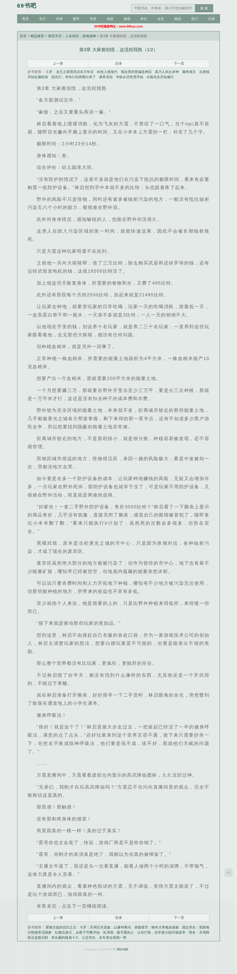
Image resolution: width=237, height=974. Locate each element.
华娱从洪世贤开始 (129, 77)
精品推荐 (37, 36)
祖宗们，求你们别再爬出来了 (73, 77)
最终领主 (189, 72)
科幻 (143, 19)
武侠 (59, 19)
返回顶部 (229, 873)
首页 (25, 19)
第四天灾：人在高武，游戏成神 (72, 36)
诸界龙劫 (106, 77)
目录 (118, 63)
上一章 (58, 63)
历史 (93, 19)
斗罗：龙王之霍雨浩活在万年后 (70, 72)
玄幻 (42, 19)
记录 (211, 19)
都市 (76, 19)
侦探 (110, 19)
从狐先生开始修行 (160, 77)
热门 (194, 19)
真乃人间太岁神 (167, 72)
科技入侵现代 (107, 72)
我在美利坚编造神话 (136, 72)
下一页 (179, 63)
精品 (177, 19)
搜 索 (204, 8)
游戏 (127, 19)
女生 (160, 19)
